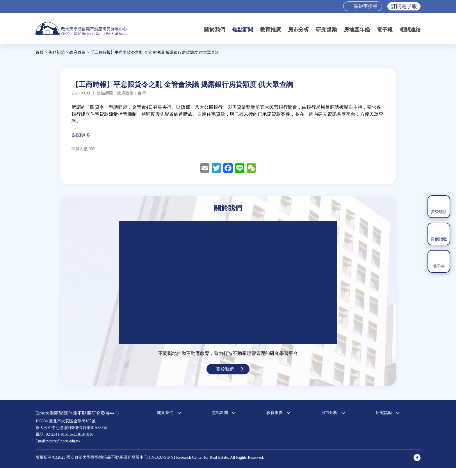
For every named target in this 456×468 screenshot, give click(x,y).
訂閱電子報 (404, 6)
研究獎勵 (326, 30)
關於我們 (214, 30)
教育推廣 (270, 30)
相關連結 (410, 30)
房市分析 (298, 30)
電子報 (385, 30)
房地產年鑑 (357, 30)
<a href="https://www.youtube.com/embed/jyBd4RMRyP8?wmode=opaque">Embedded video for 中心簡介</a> (228, 282)
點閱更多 (81, 135)
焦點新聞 (242, 30)
